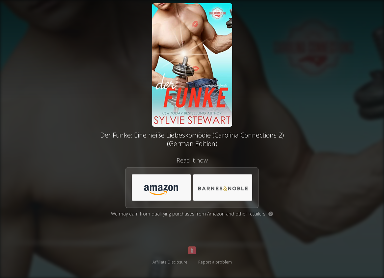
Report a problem (215, 262)
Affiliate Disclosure (169, 262)
